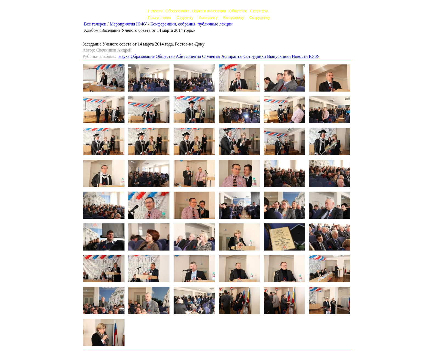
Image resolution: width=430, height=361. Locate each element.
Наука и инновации (209, 11)
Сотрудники (255, 56)
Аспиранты (231, 56)
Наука (123, 56)
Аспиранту (208, 17)
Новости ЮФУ (305, 56)
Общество (238, 11)
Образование (177, 11)
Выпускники (279, 56)
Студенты (211, 56)
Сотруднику (259, 17)
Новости (155, 11)
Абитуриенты (188, 56)
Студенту (185, 17)
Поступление (159, 17)
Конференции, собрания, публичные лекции (191, 24)
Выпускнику (233, 17)
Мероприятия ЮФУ (128, 24)
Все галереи (95, 24)
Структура (259, 11)
